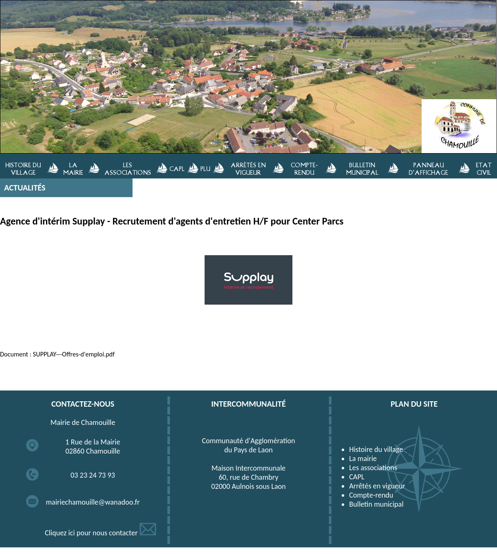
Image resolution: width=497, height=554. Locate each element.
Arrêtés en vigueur (377, 486)
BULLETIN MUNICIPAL (362, 168)
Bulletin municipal (376, 504)
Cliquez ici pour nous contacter (100, 532)
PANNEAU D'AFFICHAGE (428, 168)
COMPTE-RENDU (304, 168)
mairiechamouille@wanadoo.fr (93, 502)
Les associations (373, 467)
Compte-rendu (371, 495)
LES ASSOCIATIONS (127, 168)
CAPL (177, 168)
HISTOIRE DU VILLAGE (23, 168)
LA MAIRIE (73, 168)
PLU (205, 168)
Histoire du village (376, 449)
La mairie (363, 458)
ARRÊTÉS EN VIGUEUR (248, 168)
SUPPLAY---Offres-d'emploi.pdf (74, 354)
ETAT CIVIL (484, 168)
